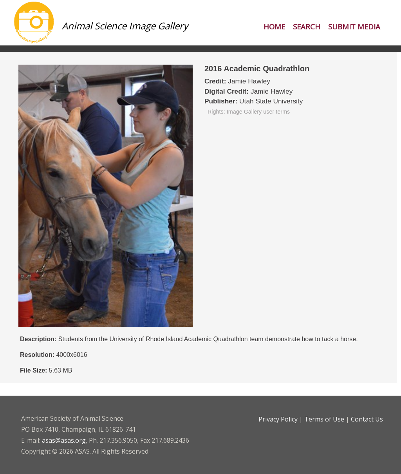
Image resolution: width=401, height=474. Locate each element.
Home (274, 26)
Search (306, 26)
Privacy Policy (278, 419)
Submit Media (354, 26)
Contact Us (367, 419)
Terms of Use (324, 419)
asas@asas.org (64, 440)
